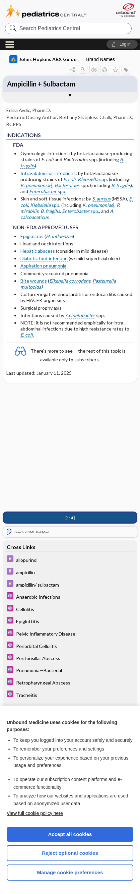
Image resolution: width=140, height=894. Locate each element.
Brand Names (100, 59)
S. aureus (101, 198)
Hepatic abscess (37, 251)
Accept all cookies (70, 834)
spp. (80, 211)
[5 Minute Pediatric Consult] (70, 597)
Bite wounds (33, 281)
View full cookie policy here (35, 813)
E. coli (69, 179)
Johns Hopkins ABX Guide (42, 59)
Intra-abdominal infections (48, 173)
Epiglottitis (32, 236)
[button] (122, 44)
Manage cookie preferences (70, 872)
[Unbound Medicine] (126, 9)
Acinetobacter (80, 315)
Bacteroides (67, 185)
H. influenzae (59, 236)
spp (92, 179)
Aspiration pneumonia (43, 266)
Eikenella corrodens (69, 281)
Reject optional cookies (70, 853)
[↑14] (70, 518)
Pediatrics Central (46, 11)
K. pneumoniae (35, 185)
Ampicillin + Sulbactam (41, 84)
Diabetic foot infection (44, 258)
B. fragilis (50, 211)
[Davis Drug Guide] (70, 560)
